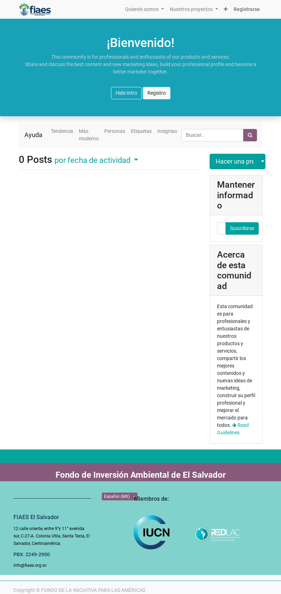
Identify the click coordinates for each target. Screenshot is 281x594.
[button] (225, 9)
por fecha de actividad (93, 160)
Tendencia (62, 131)
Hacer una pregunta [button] (235, 161)
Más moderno (89, 134)
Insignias (167, 131)
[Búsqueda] (250, 135)
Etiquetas (141, 131)
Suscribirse (242, 228)
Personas (114, 131)
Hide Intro (126, 93)
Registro (156, 93)
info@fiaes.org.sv (30, 565)
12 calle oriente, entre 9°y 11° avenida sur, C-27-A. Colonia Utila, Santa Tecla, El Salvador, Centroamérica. (51, 536)
